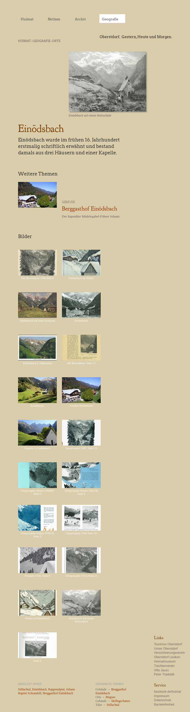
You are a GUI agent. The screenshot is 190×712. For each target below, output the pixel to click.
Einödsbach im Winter (81, 278)
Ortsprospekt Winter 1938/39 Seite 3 (37, 535)
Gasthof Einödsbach (81, 405)
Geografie (41, 41)
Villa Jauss (161, 670)
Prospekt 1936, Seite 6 (37, 575)
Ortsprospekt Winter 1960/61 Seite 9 (37, 492)
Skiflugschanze (120, 701)
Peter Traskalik (164, 674)
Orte (56, 41)
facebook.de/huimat (167, 691)
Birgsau (110, 697)
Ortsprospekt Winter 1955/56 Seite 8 (81, 492)
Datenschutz (162, 700)
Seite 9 (37, 660)
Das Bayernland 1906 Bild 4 (37, 278)
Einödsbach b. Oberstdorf (37, 363)
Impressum (161, 696)
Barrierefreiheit (164, 704)
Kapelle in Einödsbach (37, 448)
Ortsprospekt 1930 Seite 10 (81, 533)
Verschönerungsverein (169, 653)
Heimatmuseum (165, 661)
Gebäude (68, 202)
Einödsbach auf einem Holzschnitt (81, 620)
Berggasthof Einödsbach (89, 208)
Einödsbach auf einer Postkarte (37, 320)
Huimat (24, 41)
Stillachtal (113, 705)
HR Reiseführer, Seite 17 (81, 363)
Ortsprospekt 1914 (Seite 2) (81, 575)
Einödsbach (81, 320)
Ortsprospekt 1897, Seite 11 (81, 448)
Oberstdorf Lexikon (167, 657)
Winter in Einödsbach (37, 618)
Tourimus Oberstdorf (168, 644)
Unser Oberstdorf (166, 648)
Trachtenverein (164, 666)
